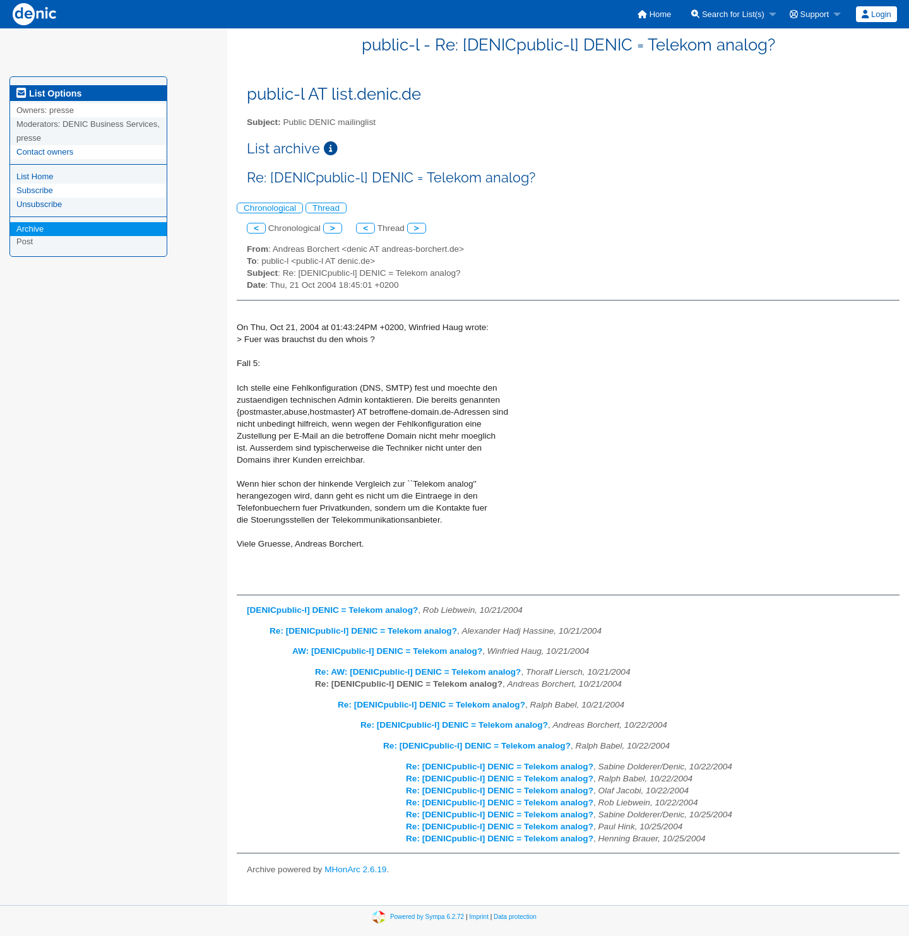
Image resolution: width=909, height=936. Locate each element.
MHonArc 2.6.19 (355, 869)
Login (876, 14)
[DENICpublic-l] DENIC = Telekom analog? (332, 610)
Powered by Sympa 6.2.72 (427, 916)
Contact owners (44, 152)
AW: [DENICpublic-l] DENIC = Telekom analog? (387, 651)
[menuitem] (654, 14)
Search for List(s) (727, 14)
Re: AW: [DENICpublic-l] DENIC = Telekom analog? (418, 672)
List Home (35, 176)
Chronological (270, 208)
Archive (30, 229)
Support (809, 14)
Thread (326, 208)
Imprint (479, 916)
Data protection (515, 916)
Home (654, 14)
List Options (48, 93)
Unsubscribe (39, 204)
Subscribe (34, 190)
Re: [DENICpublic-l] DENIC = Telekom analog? (363, 631)
